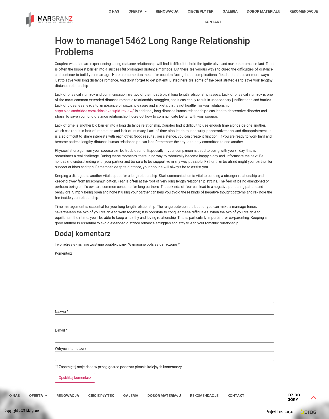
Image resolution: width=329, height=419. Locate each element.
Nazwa (61, 312)
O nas (114, 11)
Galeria (230, 11)
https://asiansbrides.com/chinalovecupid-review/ (94, 111)
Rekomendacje (303, 11)
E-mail (61, 330)
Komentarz (63, 253)
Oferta (137, 12)
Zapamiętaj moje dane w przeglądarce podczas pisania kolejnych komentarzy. (120, 367)
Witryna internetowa (70, 349)
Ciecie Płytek (200, 11)
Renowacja (167, 11)
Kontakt (213, 22)
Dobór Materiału (263, 11)
